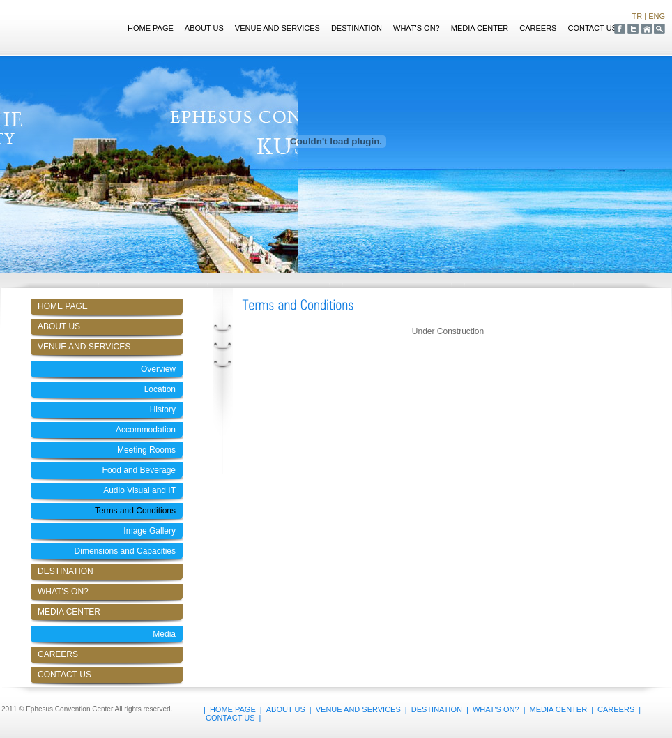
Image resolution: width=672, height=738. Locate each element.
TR (637, 16)
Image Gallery (149, 531)
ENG (656, 16)
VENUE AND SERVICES (277, 28)
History (163, 409)
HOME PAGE (151, 28)
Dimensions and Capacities (125, 551)
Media (164, 634)
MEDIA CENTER (480, 28)
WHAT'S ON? (416, 28)
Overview (158, 369)
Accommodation (146, 430)
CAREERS (537, 28)
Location (160, 389)
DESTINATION (356, 28)
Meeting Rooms (146, 450)
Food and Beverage (139, 470)
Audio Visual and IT (139, 490)
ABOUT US (204, 28)
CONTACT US (592, 28)
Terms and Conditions (135, 510)
